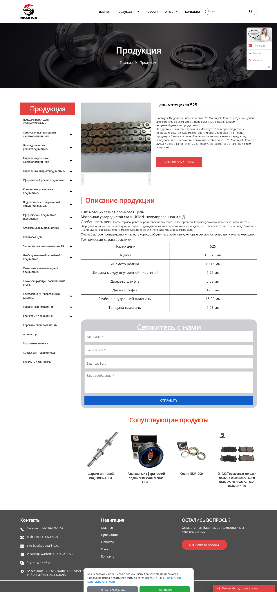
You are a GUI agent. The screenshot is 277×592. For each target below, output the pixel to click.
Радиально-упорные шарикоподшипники (36, 160)
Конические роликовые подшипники (38, 191)
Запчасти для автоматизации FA (43, 246)
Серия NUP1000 (191, 474)
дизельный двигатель (37, 361)
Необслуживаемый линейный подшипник (42, 257)
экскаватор (30, 334)
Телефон (255, 52)
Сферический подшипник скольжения (39, 216)
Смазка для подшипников (39, 352)
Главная (126, 62)
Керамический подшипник (40, 325)
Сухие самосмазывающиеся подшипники (40, 270)
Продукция (148, 62)
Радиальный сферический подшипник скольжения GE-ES (146, 478)
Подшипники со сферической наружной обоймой (41, 204)
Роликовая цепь (33, 237)
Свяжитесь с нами (179, 162)
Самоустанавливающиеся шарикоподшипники (39, 134)
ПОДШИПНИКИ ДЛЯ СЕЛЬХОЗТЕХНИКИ (36, 121)
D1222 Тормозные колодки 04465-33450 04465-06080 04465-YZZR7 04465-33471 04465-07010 (237, 480)
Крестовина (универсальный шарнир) (41, 295)
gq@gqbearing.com (48, 545)
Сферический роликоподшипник (44, 180)
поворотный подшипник (38, 306)
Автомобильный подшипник (41, 228)
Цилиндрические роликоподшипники (35, 147)
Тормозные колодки (35, 343)
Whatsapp (256, 60)
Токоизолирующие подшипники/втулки (44, 282)
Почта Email (257, 45)
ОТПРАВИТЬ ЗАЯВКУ (204, 544)
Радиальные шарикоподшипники (44, 171)
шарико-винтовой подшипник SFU (101, 476)
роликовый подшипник (37, 316)
